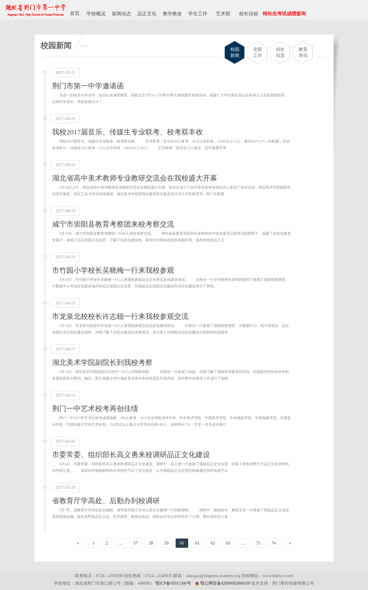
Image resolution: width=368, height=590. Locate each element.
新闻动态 (121, 13)
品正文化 (146, 13)
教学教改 (172, 13)
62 (213, 543)
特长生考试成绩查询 (284, 13)
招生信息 (280, 52)
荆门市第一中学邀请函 (88, 86)
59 (166, 543)
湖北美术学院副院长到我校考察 (102, 362)
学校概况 (96, 13)
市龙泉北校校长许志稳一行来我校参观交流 (120, 316)
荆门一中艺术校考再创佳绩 (95, 408)
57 (135, 543)
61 (197, 543)
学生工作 (197, 13)
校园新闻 (234, 52)
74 (273, 543)
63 (228, 543)
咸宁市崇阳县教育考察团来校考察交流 (113, 224)
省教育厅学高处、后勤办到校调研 (106, 501)
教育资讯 (303, 52)
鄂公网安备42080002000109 (225, 583)
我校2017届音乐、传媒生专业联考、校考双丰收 (127, 132)
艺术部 (223, 13)
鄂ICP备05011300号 (173, 583)
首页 (75, 13)
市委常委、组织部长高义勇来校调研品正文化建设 (131, 455)
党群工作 (257, 52)
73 (258, 543)
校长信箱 (248, 13)
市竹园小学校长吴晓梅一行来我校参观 (113, 270)
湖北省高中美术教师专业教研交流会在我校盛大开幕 (134, 178)
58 (151, 543)
